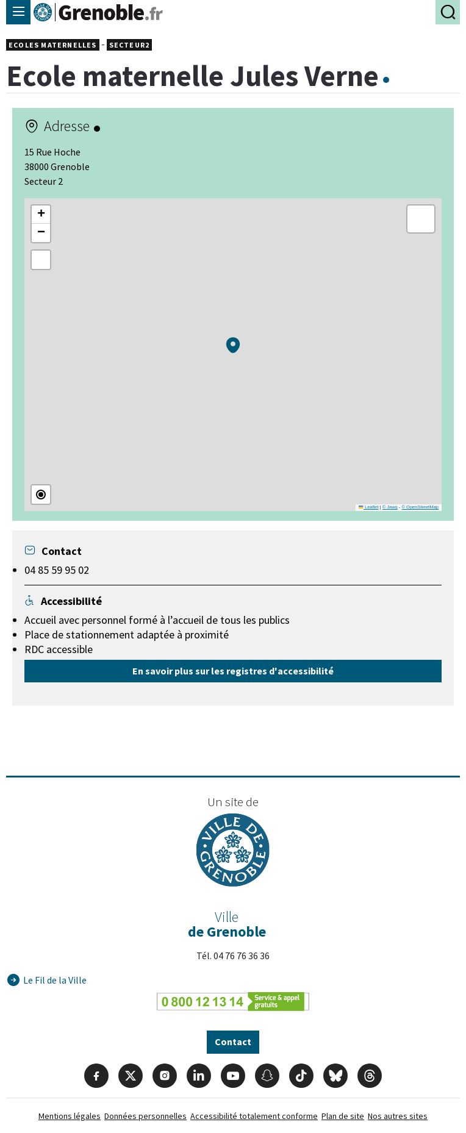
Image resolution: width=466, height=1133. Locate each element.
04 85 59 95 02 (56, 570)
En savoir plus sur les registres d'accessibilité (233, 671)
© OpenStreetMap (420, 507)
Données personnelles (145, 1115)
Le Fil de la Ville (55, 980)
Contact (233, 1041)
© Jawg (390, 507)
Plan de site (342, 1115)
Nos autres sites (398, 1115)
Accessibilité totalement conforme (254, 1115)
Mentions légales (69, 1115)
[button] (233, 345)
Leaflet (368, 507)
